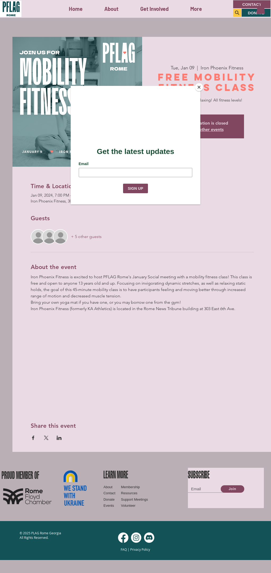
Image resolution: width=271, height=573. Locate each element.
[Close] (199, 87)
